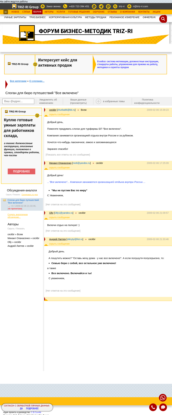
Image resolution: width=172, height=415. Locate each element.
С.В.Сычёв (36, 412)
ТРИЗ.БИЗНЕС (37, 17)
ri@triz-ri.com (140, 6)
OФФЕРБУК (149, 17)
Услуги (61, 12)
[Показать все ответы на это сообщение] (68, 154)
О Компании (127, 12)
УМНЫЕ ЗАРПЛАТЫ (15, 17)
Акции (156, 12)
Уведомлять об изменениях (48, 101)
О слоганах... (37, 81)
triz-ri (121, 6)
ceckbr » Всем (15, 234)
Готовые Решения (79, 12)
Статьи (26, 12)
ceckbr (52, 110)
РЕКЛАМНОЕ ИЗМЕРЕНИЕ (125, 17)
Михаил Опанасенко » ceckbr (23, 238)
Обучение (98, 12)
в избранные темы (114, 101)
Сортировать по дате (30, 195)
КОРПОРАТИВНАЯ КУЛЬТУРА (65, 17)
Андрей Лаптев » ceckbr (21, 246)
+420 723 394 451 (79, 6)
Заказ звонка (53, 6)
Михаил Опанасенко (60, 163)
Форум (37, 12)
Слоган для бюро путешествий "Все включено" (23, 201)
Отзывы (112, 12)
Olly (51, 213)
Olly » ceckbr (14, 242)
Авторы (49, 12)
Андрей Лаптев (57, 239)
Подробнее (32, 408)
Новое (15, 12)
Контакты (143, 12)
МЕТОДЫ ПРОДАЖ (95, 17)
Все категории (18, 81)
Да (21, 408)
